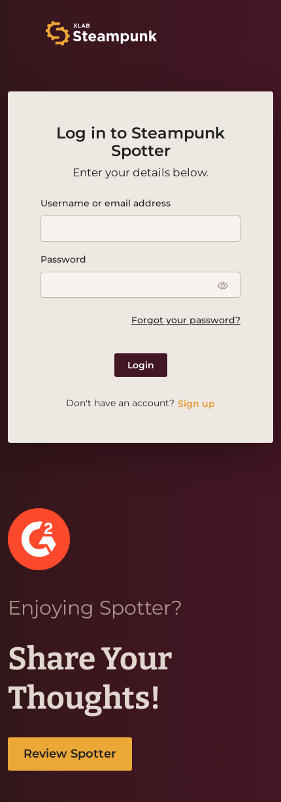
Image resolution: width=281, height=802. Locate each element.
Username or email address (106, 203)
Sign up (196, 403)
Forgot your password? (185, 320)
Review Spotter (70, 753)
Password (63, 259)
